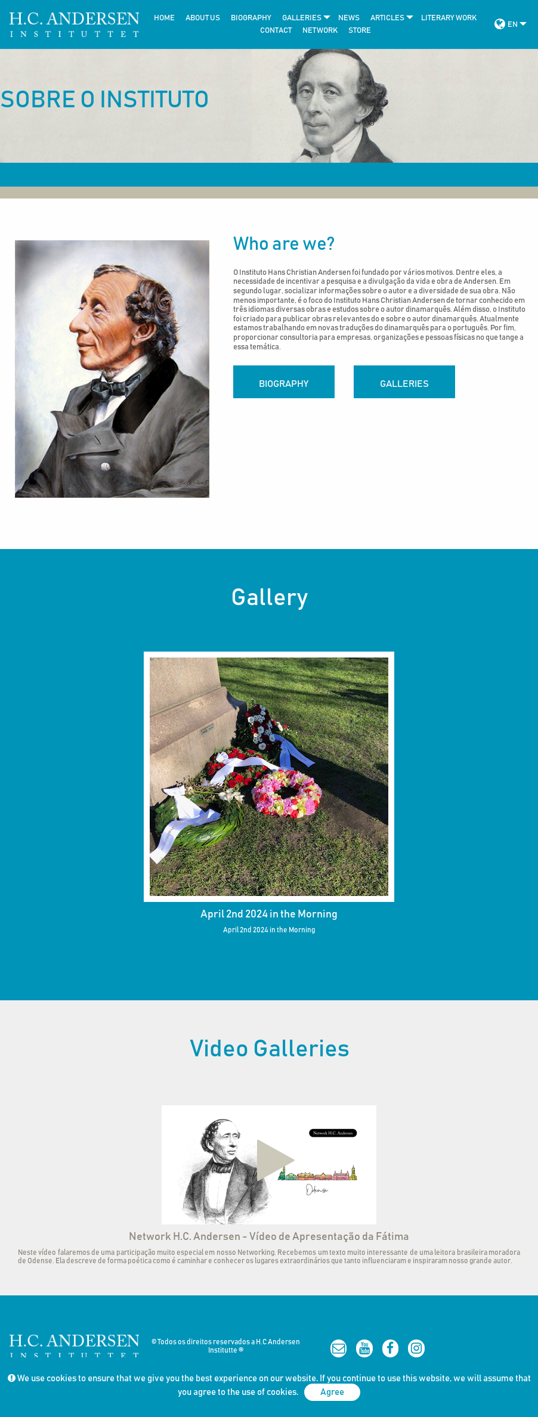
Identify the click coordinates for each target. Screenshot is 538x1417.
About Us (202, 18)
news (349, 18)
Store (359, 31)
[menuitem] (161, 18)
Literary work (449, 18)
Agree (332, 1392)
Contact (276, 31)
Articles (387, 18)
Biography (251, 18)
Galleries (301, 18)
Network (320, 31)
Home (164, 18)
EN (513, 25)
